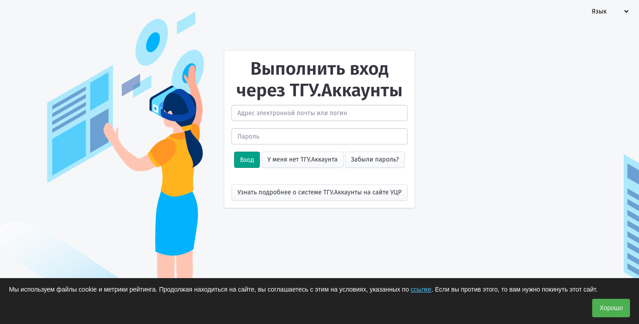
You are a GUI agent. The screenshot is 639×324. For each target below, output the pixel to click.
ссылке (421, 289)
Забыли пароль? (375, 159)
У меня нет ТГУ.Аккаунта (302, 159)
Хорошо (611, 307)
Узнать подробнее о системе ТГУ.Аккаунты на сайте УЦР (319, 192)
